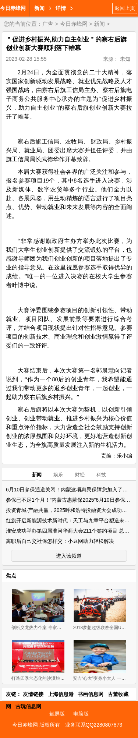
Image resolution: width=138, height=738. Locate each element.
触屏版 (57, 714)
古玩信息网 (28, 706)
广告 (47, 24)
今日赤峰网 (13, 8)
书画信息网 (90, 694)
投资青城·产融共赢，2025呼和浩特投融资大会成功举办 (69, 510)
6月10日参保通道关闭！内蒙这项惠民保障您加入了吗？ (69, 489)
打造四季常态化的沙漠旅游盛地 (42, 678)
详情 (61, 8)
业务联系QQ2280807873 (94, 725)
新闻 (39, 8)
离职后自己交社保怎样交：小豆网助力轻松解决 (60, 541)
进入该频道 (69, 556)
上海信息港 (61, 694)
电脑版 (81, 714)
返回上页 (124, 8)
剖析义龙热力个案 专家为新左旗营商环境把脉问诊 (60, 627)
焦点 (11, 576)
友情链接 (33, 694)
